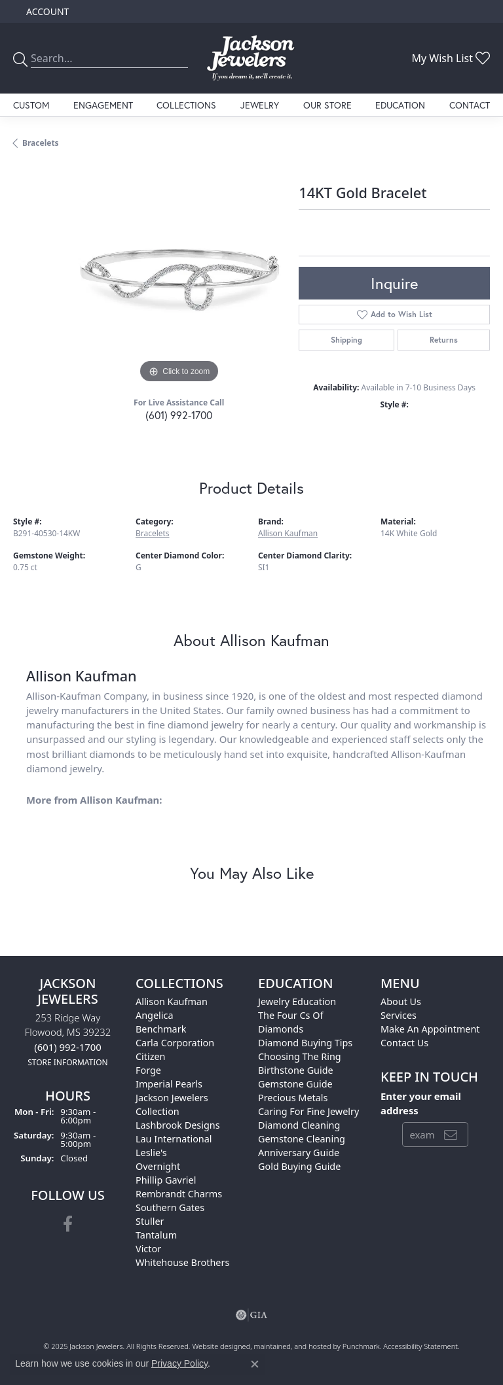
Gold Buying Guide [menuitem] (299, 1166)
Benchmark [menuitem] (161, 1029)
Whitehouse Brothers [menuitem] (182, 1262)
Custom (31, 105)
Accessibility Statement (420, 1346)
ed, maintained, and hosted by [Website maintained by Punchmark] (292, 1346)
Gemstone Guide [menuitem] (295, 1084)
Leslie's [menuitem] (151, 1152)
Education (400, 105)
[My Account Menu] (47, 11)
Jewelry (259, 105)
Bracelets (40, 142)
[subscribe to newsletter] (451, 1134)
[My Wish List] (450, 58)
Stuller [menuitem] (150, 1221)
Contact (469, 105)
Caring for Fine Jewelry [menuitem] (308, 1111)
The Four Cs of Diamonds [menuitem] (290, 1022)
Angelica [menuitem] (154, 1015)
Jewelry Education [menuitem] (297, 1001)
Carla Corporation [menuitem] (175, 1042)
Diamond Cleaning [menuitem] (299, 1125)
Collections (186, 105)
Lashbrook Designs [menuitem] (178, 1125)
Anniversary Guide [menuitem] (298, 1152)
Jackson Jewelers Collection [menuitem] (172, 1104)
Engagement (103, 105)
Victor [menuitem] (148, 1248)
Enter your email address (421, 1103)
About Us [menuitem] (401, 1001)
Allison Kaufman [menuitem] (172, 1001)
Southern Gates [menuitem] (170, 1207)
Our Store (327, 105)
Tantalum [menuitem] (156, 1235)
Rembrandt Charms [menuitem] (179, 1194)
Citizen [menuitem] (151, 1056)
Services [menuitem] (399, 1015)
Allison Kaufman (288, 533)
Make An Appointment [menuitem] (430, 1029)
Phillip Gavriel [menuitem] (166, 1180)
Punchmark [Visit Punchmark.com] (361, 1346)
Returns (444, 340)
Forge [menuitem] (148, 1070)
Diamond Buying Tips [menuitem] (305, 1042)
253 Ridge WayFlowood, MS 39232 (68, 1039)
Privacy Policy (179, 1363)
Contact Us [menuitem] (404, 1042)
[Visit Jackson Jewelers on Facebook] (67, 1225)
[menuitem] (251, 1315)
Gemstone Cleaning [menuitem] (301, 1139)
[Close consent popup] (255, 1364)
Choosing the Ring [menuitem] (299, 1056)
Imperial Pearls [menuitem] (169, 1084)
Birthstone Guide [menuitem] (295, 1070)
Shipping (346, 340)
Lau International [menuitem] (174, 1139)
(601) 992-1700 (178, 415)
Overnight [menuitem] (158, 1166)
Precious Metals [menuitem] (292, 1097)
